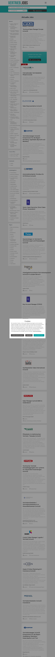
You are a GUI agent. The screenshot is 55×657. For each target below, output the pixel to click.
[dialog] (27, 328)
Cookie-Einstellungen (17, 335)
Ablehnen (29, 335)
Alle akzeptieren (39, 335)
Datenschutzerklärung (37, 331)
